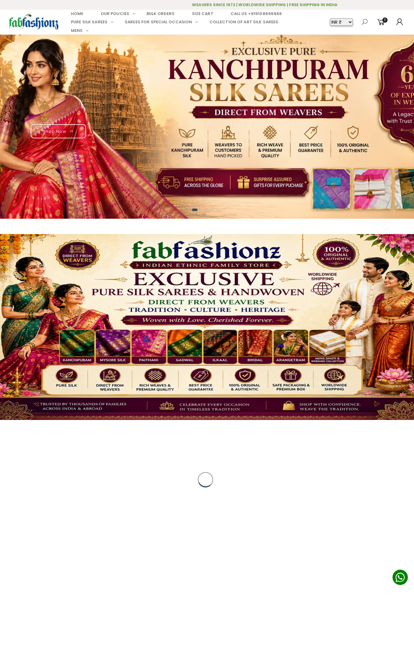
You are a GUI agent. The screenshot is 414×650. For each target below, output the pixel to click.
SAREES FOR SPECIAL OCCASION (158, 22)
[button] (194, 210)
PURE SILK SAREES (89, 22)
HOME (77, 14)
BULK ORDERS (160, 14)
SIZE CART (202, 14)
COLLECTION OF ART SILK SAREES (244, 22)
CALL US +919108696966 (256, 14)
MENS (77, 30)
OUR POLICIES (115, 14)
